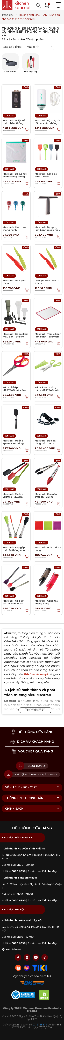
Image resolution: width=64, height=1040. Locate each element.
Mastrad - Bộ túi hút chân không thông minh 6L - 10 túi (14, 176)
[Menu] (57, 5)
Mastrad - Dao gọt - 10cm (14, 282)
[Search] (38, 5)
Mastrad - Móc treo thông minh (14, 228)
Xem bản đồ (11, 949)
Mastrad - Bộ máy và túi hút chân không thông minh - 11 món (47, 123)
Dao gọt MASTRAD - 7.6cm (47, 282)
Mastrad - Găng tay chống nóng (46, 602)
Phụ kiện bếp (30, 63)
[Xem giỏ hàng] (47, 4)
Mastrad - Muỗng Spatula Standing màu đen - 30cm (13, 443)
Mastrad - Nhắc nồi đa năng (48, 548)
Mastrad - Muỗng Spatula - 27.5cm (13, 495)
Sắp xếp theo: (12, 46)
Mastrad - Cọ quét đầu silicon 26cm (13, 602)
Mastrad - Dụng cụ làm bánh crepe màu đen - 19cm (47, 230)
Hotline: (14, 871)
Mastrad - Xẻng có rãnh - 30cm (46, 175)
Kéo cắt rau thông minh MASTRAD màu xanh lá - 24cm (47, 390)
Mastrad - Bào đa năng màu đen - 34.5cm (45, 443)
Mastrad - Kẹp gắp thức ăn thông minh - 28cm (15, 550)
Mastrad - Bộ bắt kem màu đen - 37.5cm (16, 335)
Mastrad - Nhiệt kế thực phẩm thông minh (14, 123)
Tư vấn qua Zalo (42, 871)
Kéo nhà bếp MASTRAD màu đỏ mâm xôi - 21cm (14, 390)
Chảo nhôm (10, 63)
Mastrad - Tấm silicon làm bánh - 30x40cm (48, 335)
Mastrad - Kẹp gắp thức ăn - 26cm (46, 495)
